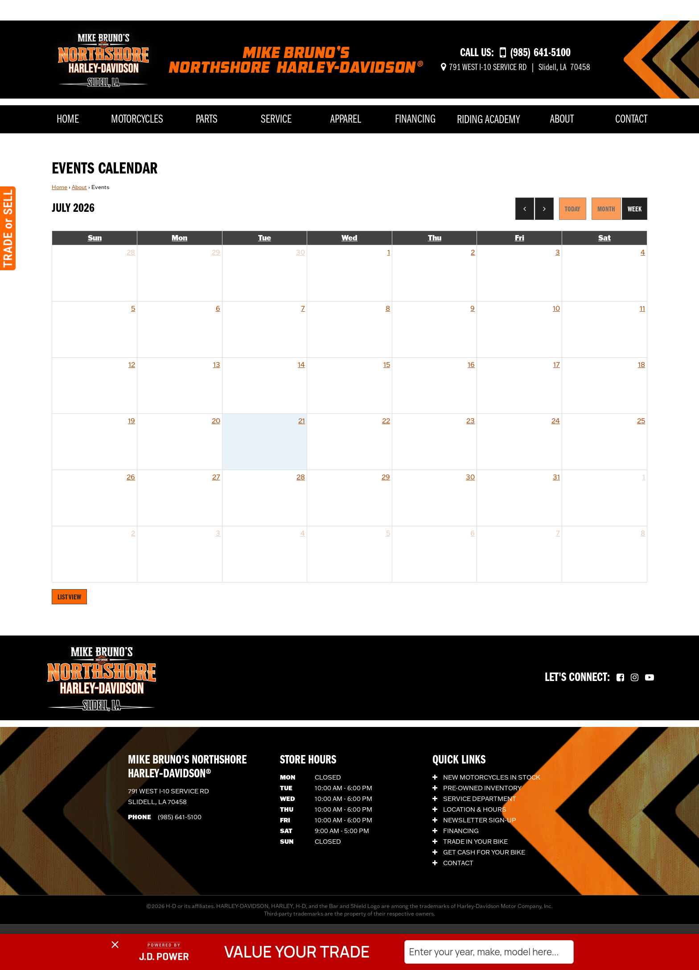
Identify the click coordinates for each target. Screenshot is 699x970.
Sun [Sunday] (95, 237)
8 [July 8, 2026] (388, 308)
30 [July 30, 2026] (470, 476)
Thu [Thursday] (434, 237)
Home (68, 120)
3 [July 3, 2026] (557, 252)
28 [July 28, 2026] (300, 476)
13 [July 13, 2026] (216, 364)
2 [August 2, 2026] (133, 532)
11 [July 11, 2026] (642, 308)
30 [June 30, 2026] (300, 252)
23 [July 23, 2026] (470, 420)
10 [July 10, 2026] (556, 308)
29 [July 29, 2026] (386, 476)
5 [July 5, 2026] (133, 308)
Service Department (474, 799)
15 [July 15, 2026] (386, 364)
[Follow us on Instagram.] (634, 678)
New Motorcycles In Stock (486, 777)
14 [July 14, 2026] (301, 364)
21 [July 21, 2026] (301, 420)
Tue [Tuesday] (264, 237)
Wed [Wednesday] (349, 237)
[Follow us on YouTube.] (649, 678)
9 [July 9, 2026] (472, 308)
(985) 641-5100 (179, 817)
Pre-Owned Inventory (477, 788)
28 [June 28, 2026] (131, 252)
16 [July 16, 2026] (471, 364)
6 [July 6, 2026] (218, 308)
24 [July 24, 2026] (555, 420)
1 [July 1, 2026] (388, 252)
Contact (631, 120)
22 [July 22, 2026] (386, 420)
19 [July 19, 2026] (131, 420)
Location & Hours (469, 809)
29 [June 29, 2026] (216, 252)
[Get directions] (515, 67)
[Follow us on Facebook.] (620, 678)
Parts (207, 120)
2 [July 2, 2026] (473, 252)
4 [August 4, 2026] (302, 532)
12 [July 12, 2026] (131, 364)
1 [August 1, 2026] (643, 476)
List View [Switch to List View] (69, 597)
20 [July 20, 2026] (216, 420)
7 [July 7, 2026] (303, 308)
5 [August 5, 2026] (388, 532)
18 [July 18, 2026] (641, 364)
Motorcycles (137, 120)
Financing (415, 120)
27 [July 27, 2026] (216, 476)
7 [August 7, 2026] (558, 532)
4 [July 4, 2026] (643, 252)
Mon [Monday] (179, 237)
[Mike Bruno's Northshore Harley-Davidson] (103, 58)
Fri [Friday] (519, 237)
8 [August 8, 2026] (643, 532)
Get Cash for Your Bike (478, 852)
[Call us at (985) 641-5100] (535, 53)
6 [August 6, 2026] (472, 532)
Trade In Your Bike (470, 842)
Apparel (345, 120)
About (562, 120)
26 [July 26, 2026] (131, 476)
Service (276, 120)
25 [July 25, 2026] (641, 420)
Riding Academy (488, 120)
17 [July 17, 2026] (556, 364)
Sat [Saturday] (604, 237)
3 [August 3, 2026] (218, 532)
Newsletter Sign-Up (474, 820)
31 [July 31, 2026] (556, 476)
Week (634, 209)
